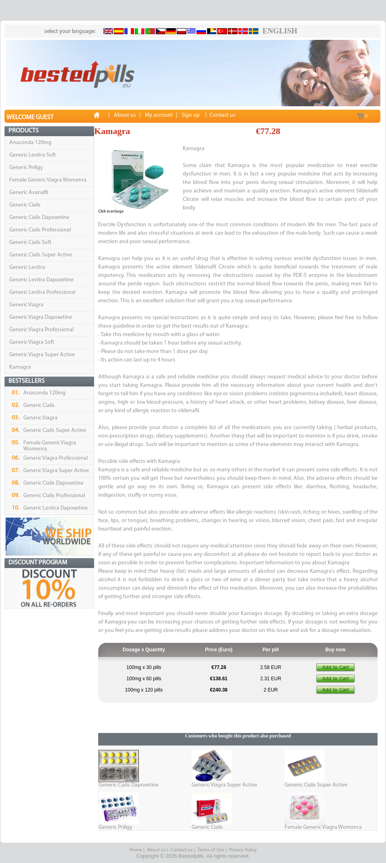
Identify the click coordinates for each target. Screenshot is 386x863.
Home (136, 850)
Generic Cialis (25, 205)
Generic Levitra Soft (32, 155)
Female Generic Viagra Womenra (48, 180)
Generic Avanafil (28, 193)
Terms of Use (211, 850)
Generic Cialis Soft (30, 242)
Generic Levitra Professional (42, 292)
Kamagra (20, 367)
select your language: (69, 32)
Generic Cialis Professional (40, 230)
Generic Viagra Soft (31, 342)
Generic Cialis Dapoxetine (39, 218)
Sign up (191, 115)
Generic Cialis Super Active (40, 255)
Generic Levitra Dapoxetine (41, 280)
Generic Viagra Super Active (42, 355)
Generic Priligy (26, 168)
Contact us (182, 850)
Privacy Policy (243, 850)
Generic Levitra (27, 267)
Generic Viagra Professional (41, 330)
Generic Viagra (26, 305)
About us (156, 850)
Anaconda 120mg (30, 143)
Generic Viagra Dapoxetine (40, 317)
